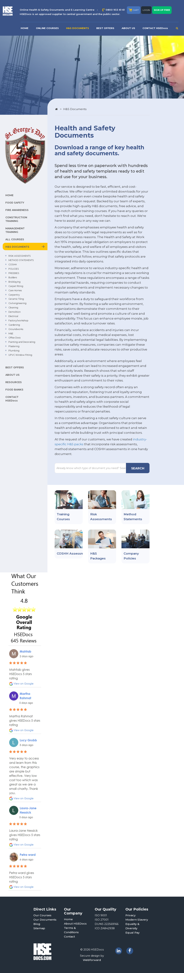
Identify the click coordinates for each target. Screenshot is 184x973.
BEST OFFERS (105, 28)
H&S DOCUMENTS (77, 28)
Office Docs (14, 337)
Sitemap (39, 928)
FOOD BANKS (14, 389)
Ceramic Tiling (16, 299)
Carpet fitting (15, 286)
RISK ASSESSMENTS (19, 256)
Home (68, 919)
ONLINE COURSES (47, 28)
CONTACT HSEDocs (155, 28)
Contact (69, 936)
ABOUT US (128, 28)
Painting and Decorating (21, 342)
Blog (36, 924)
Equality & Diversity (132, 926)
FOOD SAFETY (14, 202)
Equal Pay (132, 932)
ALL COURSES (14, 239)
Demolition (14, 312)
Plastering (13, 346)
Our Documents (44, 919)
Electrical (13, 316)
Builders (12, 277)
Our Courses (42, 915)
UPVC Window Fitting (20, 355)
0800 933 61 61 (115, 9)
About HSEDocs (75, 923)
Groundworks (15, 329)
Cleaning (13, 307)
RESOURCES (13, 382)
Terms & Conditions (71, 930)
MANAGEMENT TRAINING (15, 230)
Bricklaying (14, 281)
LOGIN (146, 10)
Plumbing (13, 350)
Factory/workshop (18, 320)
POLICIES (13, 268)
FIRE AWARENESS (17, 210)
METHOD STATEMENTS (21, 260)
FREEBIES (13, 273)
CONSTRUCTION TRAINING (16, 219)
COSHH (12, 264)
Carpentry (14, 294)
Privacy (130, 915)
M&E (10, 333)
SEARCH (137, 468)
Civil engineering (17, 303)
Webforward (92, 960)
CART (133, 10)
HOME (24, 28)
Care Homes (15, 290)
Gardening (14, 324)
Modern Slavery (136, 919)
